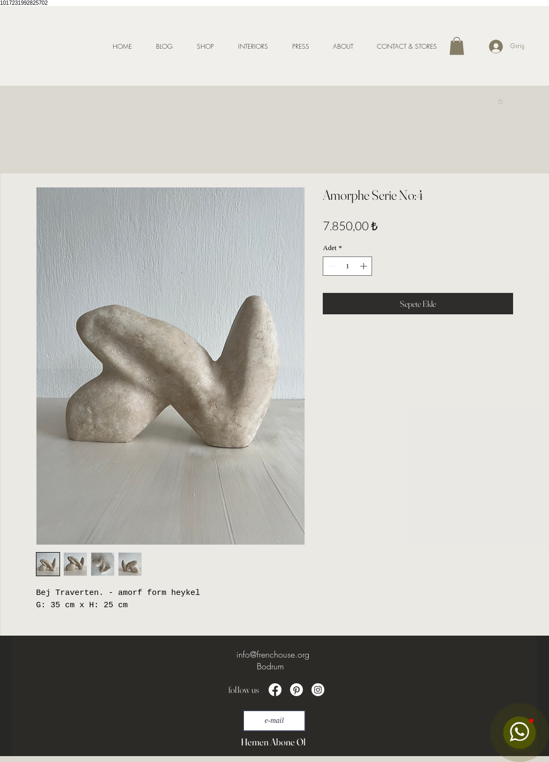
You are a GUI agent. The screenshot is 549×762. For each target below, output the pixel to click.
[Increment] (364, 266)
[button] (456, 46)
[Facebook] (275, 689)
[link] (500, 101)
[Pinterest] (296, 689)
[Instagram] (317, 689)
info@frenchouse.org (272, 654)
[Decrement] (330, 266)
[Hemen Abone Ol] (272, 742)
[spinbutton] (347, 266)
